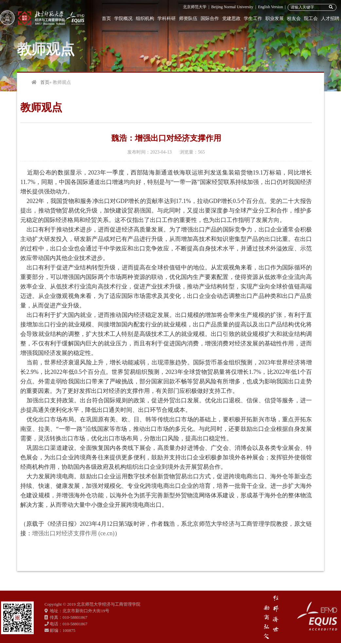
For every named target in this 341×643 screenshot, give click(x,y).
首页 (106, 18)
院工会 (311, 18)
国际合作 (210, 18)
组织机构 (145, 18)
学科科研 (166, 18)
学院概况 (123, 18)
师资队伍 (188, 18)
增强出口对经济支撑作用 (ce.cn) (73, 533)
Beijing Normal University (232, 7)
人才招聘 (330, 18)
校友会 (294, 18)
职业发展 (274, 18)
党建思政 (231, 18)
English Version (270, 7)
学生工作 (253, 18)
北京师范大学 (194, 7)
